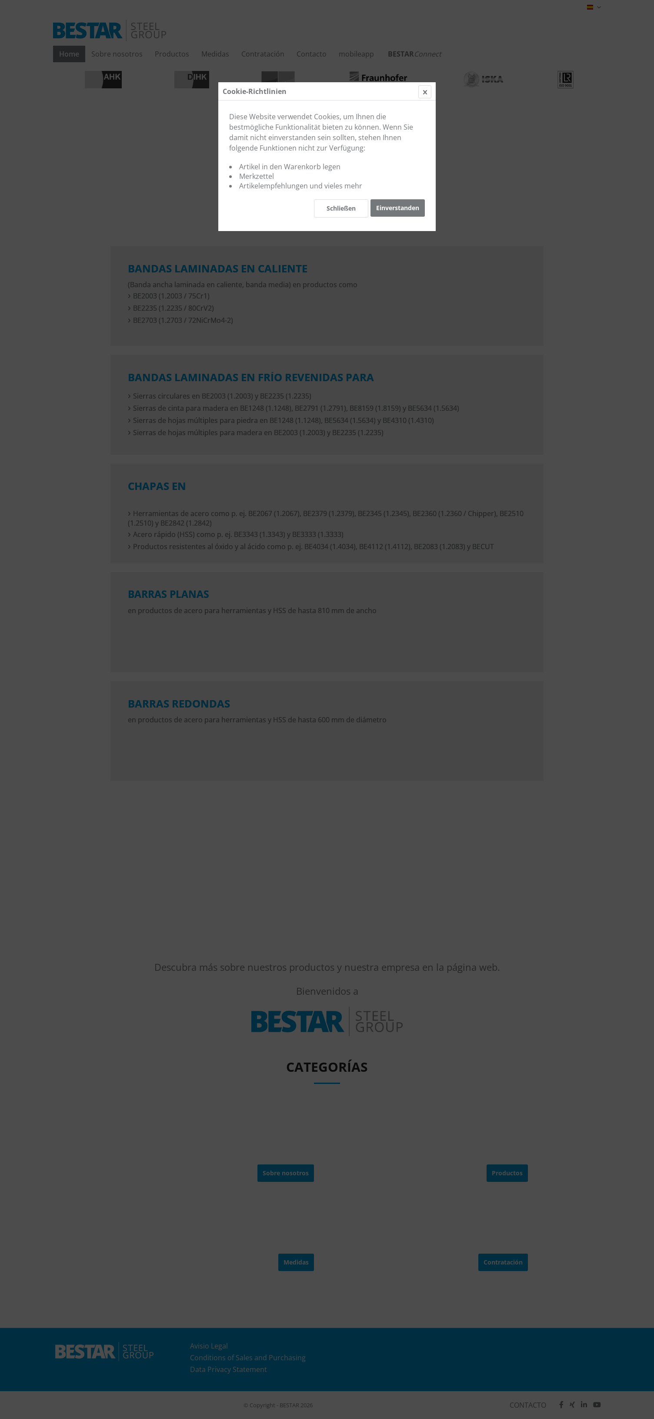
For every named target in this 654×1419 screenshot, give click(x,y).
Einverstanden (397, 208)
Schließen (341, 208)
